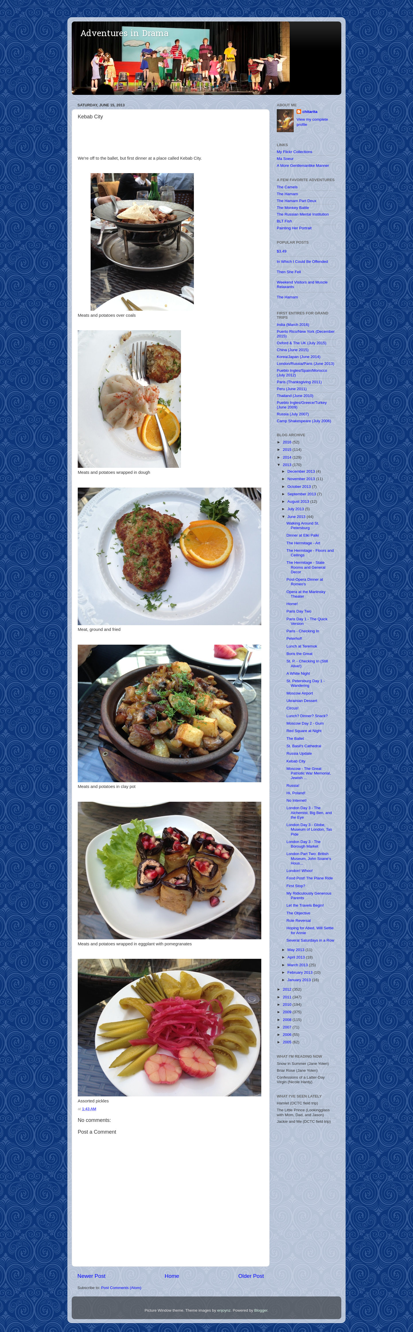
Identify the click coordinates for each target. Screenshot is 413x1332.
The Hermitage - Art (303, 543)
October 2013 (299, 486)
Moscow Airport (300, 693)
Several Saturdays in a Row (310, 940)
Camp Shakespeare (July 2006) (304, 421)
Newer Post (91, 1276)
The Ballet (295, 738)
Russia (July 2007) (293, 414)
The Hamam (287, 194)
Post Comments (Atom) (121, 1288)
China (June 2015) (293, 350)
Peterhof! (294, 638)
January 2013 (299, 980)
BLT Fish (284, 221)
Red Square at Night (304, 731)
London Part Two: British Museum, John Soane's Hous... (309, 858)
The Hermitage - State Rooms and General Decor (306, 567)
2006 (288, 1034)
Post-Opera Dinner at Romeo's (305, 581)
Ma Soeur (285, 159)
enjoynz (224, 1310)
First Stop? (296, 886)
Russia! (293, 785)
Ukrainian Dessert (302, 701)
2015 (288, 449)
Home (172, 1276)
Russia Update (299, 753)
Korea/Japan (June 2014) (298, 357)
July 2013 (296, 509)
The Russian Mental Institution (303, 214)
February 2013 (300, 972)
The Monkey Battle (293, 208)
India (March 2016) (293, 324)
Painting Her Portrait (294, 228)
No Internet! (297, 800)
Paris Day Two (299, 611)
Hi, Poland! (296, 793)
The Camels (287, 187)
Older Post (251, 1276)
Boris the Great (300, 654)
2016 (288, 442)
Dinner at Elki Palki (303, 535)
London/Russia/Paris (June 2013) (305, 363)
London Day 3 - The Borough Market (304, 844)
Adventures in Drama (124, 34)
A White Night (298, 673)
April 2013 (296, 957)
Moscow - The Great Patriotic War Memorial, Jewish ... (309, 773)
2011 (288, 997)
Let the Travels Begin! (305, 905)
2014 (288, 457)
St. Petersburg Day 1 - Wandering (306, 683)
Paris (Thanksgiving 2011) (299, 382)
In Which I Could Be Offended (302, 261)
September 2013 (302, 494)
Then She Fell (289, 272)
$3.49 (282, 251)
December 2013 (301, 471)
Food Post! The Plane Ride (310, 878)
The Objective (298, 913)
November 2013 (301, 479)
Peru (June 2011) (292, 389)
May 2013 (296, 950)
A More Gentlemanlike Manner (303, 165)
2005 (288, 1042)
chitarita (309, 111)
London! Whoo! (300, 871)
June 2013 (297, 517)
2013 (288, 465)
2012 (288, 989)
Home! (292, 604)
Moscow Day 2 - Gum (305, 723)
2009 (288, 1012)
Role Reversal (299, 920)
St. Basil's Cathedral (304, 746)
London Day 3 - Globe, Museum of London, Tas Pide (309, 829)
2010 (288, 1004)
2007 (288, 1027)
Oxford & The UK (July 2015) (301, 343)
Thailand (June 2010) (295, 396)
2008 (288, 1020)
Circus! (293, 708)
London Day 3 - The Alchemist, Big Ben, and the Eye (309, 812)
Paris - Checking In (303, 631)
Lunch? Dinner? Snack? (307, 716)
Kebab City (296, 761)
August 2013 (298, 501)
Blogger (260, 1310)
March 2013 (298, 965)
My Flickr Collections (294, 152)
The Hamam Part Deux (296, 201)
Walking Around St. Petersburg (303, 525)
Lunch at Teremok (302, 646)
